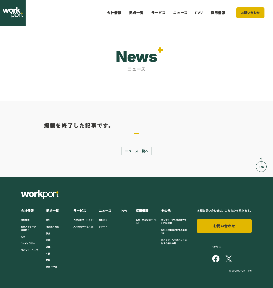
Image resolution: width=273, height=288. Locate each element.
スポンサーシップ (29, 250)
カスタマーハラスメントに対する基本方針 (174, 241)
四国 (48, 260)
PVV (199, 13)
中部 (48, 240)
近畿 (48, 246)
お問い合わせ (250, 13)
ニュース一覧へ (136, 151)
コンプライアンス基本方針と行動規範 (174, 222)
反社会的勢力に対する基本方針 (174, 232)
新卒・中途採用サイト (146, 222)
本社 (48, 220)
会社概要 (25, 220)
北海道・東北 (52, 226)
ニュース (180, 13)
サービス (158, 13)
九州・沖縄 (51, 267)
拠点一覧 (136, 13)
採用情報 (218, 13)
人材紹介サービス (83, 220)
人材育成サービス (83, 226)
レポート (103, 226)
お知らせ (103, 220)
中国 (48, 253)
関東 (48, 233)
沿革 (23, 236)
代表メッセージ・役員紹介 (29, 228)
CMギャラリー (28, 243)
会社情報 (114, 13)
